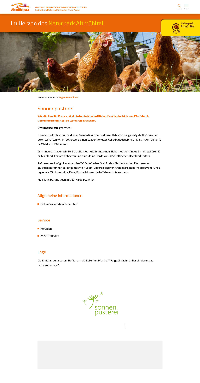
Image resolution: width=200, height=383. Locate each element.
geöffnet (64, 127)
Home (40, 97)
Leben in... (51, 97)
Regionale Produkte (68, 97)
